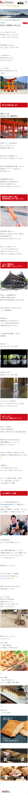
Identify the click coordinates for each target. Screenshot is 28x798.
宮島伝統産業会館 (6, 504)
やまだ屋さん (4, 576)
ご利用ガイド (20, 1)
